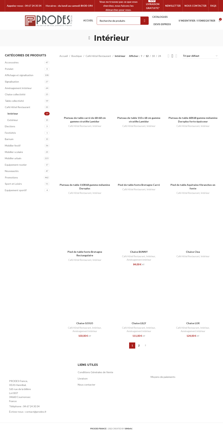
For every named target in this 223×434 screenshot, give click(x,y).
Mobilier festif (12, 145)
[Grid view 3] (172, 56)
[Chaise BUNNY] (139, 223)
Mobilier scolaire (14, 151)
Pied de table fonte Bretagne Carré (139, 184)
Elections (10, 126)
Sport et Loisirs (13, 183)
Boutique (76, 55)
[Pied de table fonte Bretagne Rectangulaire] (84, 223)
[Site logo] (49, 20)
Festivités (10, 132)
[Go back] (89, 37)
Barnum (9, 139)
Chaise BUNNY (139, 251)
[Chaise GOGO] (84, 294)
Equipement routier (16, 164)
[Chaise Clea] (193, 223)
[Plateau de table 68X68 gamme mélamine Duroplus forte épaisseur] (193, 89)
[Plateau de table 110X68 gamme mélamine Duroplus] (84, 156)
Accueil (63, 55)
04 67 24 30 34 (33, 5)
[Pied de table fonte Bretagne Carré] (139, 156)
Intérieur (13, 113)
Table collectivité (14, 100)
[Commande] (200, 56)
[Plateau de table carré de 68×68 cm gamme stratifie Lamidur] (84, 89)
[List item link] (38, 406)
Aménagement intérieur (18, 88)
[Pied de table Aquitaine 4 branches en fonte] (193, 156)
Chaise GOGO (84, 323)
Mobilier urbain (13, 158)
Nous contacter (86, 384)
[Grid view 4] (176, 56)
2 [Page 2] (139, 345)
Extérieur (13, 120)
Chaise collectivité (15, 94)
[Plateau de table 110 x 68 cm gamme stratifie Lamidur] (139, 89)
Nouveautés (12, 170)
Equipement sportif (16, 190)
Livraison (83, 378)
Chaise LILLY (139, 323)
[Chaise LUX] (193, 294)
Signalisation (12, 81)
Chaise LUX (193, 323)
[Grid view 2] (168, 56)
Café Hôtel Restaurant (17, 107)
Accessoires (12, 62)
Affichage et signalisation (19, 75)
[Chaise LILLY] (139, 294)
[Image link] (24, 369)
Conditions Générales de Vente (95, 372)
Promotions (11, 177)
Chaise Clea (193, 251)
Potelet (9, 68)
